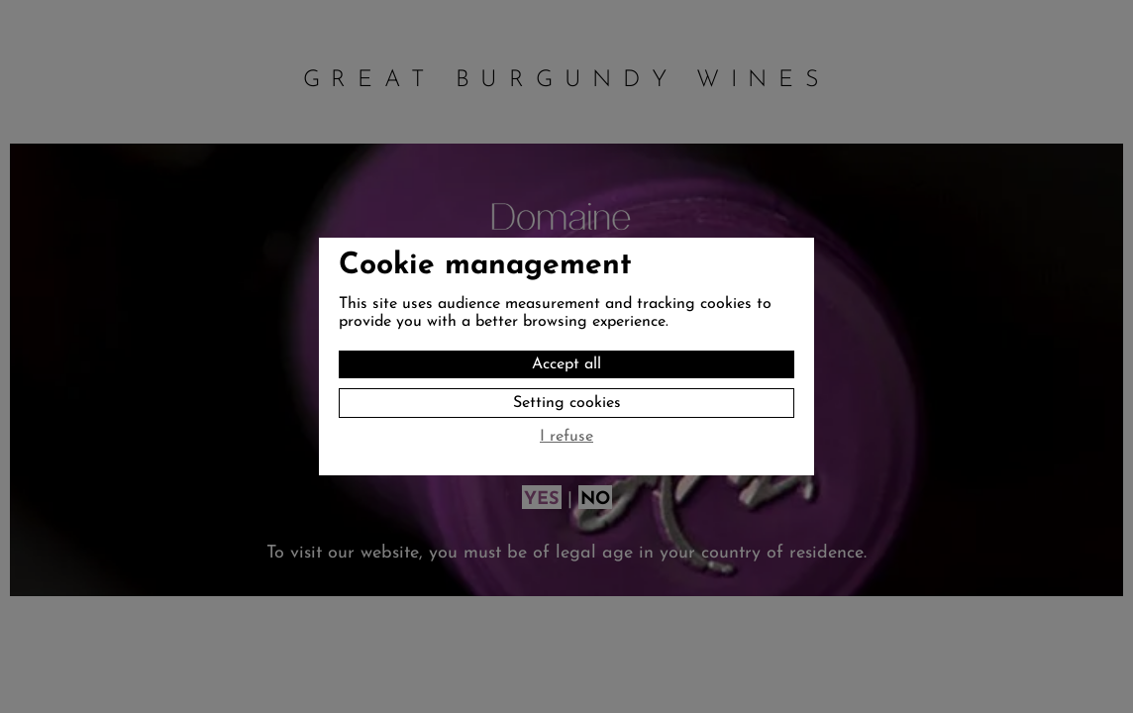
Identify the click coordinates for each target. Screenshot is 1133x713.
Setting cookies (567, 403)
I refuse (566, 437)
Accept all (566, 364)
